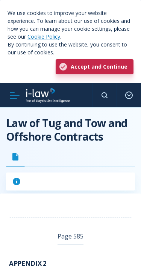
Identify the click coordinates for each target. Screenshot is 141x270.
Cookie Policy (43, 36)
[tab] (15, 156)
